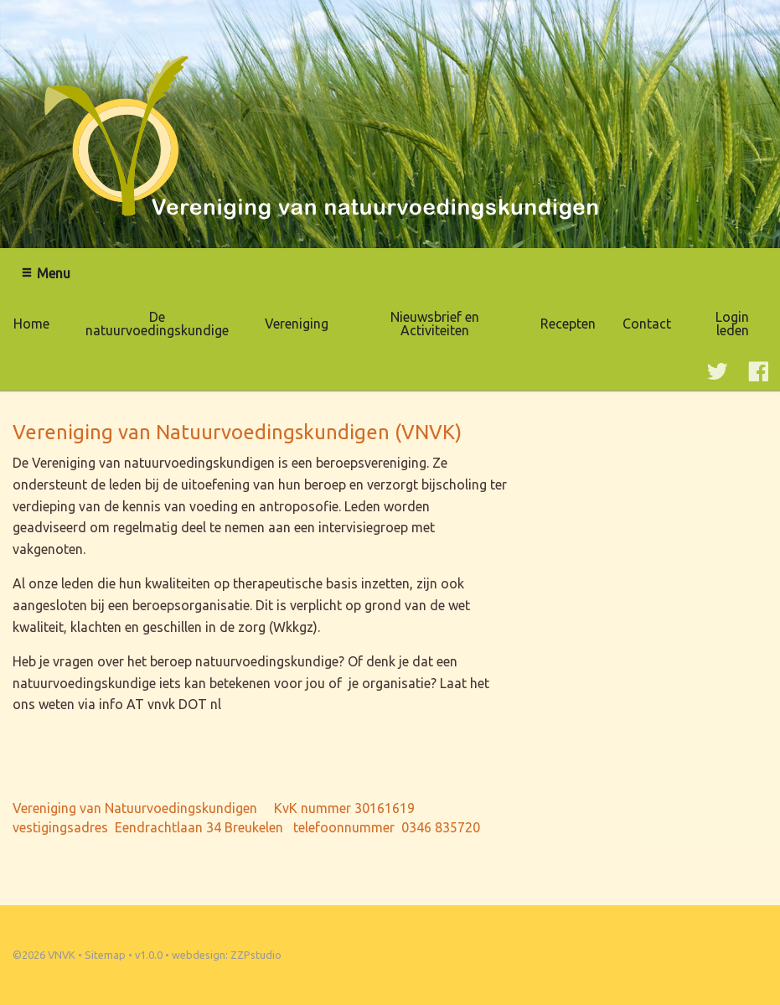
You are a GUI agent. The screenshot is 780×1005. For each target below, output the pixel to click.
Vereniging (296, 323)
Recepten (568, 323)
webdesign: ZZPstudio (227, 955)
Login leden (732, 323)
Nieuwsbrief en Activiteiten (434, 323)
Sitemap (105, 955)
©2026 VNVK (44, 955)
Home (31, 323)
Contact (646, 323)
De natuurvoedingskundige (157, 323)
